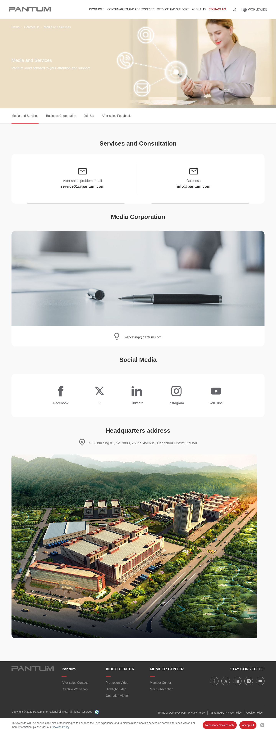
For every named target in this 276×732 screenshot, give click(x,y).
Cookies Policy (60, 727)
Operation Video (117, 695)
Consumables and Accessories (130, 9)
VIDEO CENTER (120, 669)
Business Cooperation (61, 115)
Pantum (69, 669)
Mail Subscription (161, 689)
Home (16, 27)
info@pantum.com (193, 186)
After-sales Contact (75, 682)
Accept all (248, 725)
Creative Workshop (75, 689)
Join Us (89, 115)
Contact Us (217, 9)
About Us (198, 9)
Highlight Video (116, 689)
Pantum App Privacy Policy (225, 712)
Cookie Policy (254, 712)
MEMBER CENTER (167, 669)
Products (96, 9)
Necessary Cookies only (219, 725)
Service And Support (173, 9)
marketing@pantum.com (142, 337)
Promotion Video (117, 682)
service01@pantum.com (82, 186)
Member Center (160, 682)
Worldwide (257, 9)
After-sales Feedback (116, 115)
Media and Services (25, 115)
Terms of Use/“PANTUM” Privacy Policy (181, 712)
